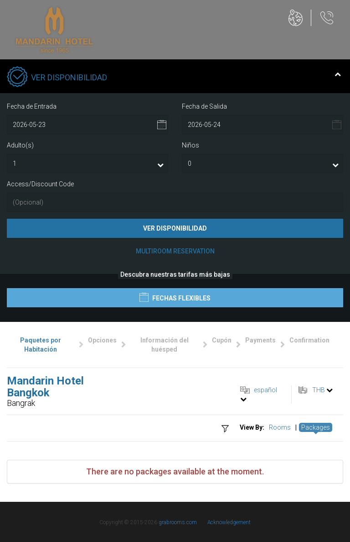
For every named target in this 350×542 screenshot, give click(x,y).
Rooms (280, 427)
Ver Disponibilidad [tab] (174, 77)
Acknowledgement (229, 522)
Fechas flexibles (175, 297)
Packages (315, 427)
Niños (190, 145)
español (265, 390)
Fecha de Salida (204, 106)
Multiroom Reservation (175, 251)
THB (318, 390)
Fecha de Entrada (32, 106)
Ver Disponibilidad (175, 228)
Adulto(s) (20, 145)
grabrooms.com (178, 522)
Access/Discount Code (40, 184)
